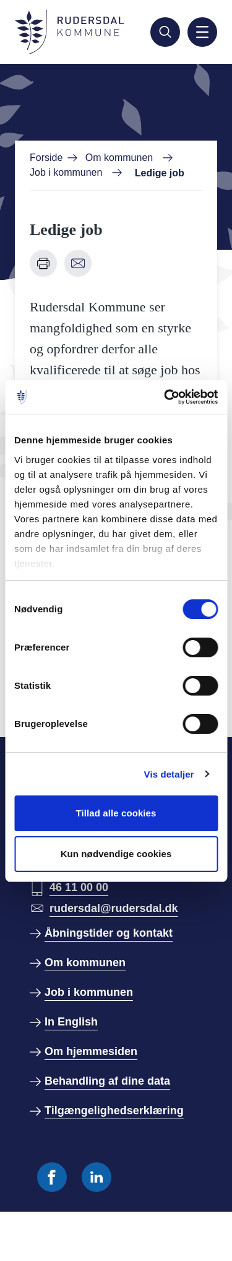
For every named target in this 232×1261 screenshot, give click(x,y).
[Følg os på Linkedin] (96, 1177)
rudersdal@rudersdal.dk (113, 908)
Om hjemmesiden (91, 1051)
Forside (46, 157)
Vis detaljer (169, 774)
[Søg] (165, 32)
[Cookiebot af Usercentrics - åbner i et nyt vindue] (165, 397)
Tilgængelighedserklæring (114, 1110)
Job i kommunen (66, 172)
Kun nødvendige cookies (116, 853)
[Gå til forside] (69, 32)
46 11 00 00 (78, 887)
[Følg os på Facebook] (52, 1177)
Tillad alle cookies (115, 813)
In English (71, 1022)
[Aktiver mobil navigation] (202, 32)
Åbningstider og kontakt (109, 933)
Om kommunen (119, 157)
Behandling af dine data (107, 1081)
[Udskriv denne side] (43, 263)
